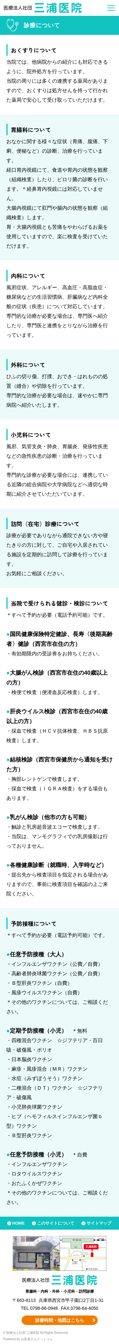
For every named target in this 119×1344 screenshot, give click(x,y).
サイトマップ (99, 1223)
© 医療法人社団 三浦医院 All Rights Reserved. (36, 1332)
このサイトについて (55, 1223)
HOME (18, 1223)
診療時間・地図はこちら (59, 1320)
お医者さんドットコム (37, 1339)
